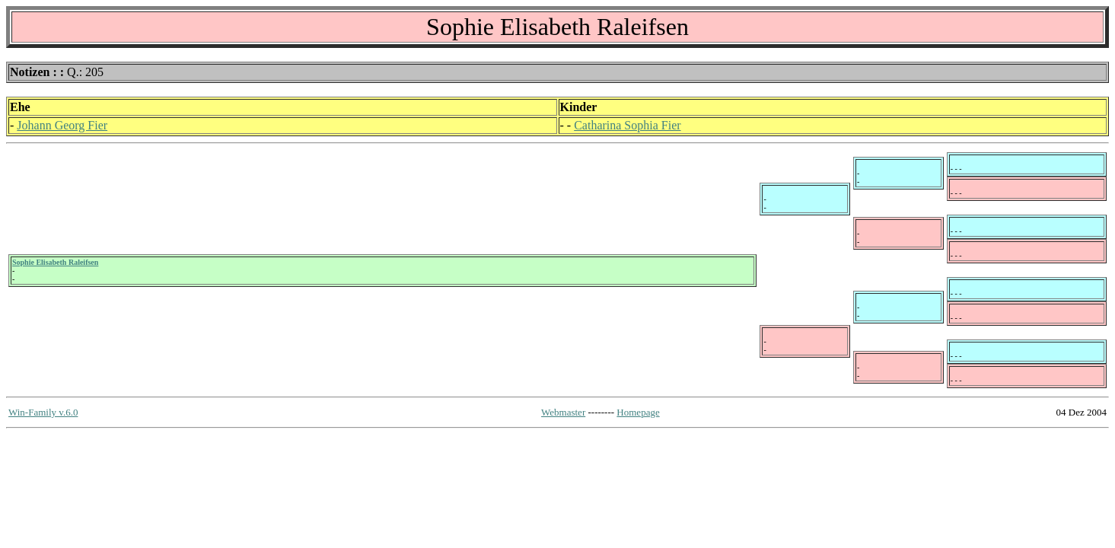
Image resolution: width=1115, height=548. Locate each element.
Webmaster (563, 412)
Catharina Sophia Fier (627, 125)
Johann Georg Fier (62, 125)
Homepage (637, 412)
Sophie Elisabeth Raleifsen (55, 262)
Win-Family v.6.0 (43, 412)
